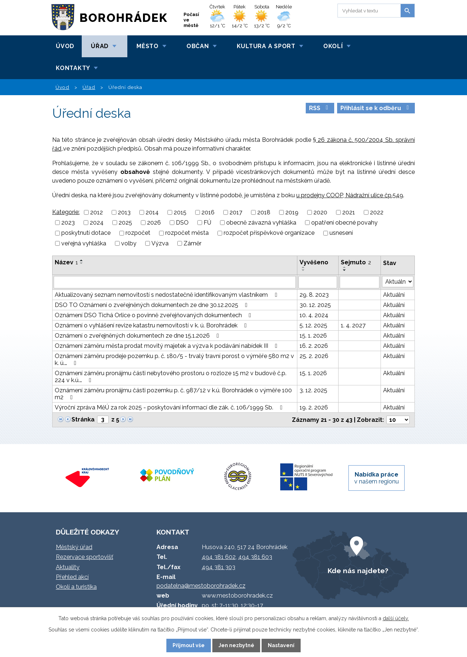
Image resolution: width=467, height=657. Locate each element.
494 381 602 (219, 556)
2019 (291, 212)
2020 (320, 212)
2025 (125, 222)
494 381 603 (255, 556)
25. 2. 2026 (314, 356)
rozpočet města (187, 233)
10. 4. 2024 (314, 315)
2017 (235, 212)
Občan (197, 46)
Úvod (65, 46)
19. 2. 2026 (314, 407)
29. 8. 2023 (314, 294)
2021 (348, 212)
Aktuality (68, 567)
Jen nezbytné (236, 645)
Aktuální (394, 294)
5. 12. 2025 (313, 325)
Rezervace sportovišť (84, 556)
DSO (182, 222)
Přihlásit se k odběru (375, 108)
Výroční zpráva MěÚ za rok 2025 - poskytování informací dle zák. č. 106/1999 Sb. (170, 407)
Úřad (100, 46)
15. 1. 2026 (313, 335)
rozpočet (138, 233)
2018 (263, 212)
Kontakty (73, 68)
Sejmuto (356, 262)
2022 (376, 212)
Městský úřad (74, 547)
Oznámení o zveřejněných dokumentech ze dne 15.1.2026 (138, 335)
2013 (124, 212)
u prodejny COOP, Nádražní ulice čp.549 (349, 195)
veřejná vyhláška (83, 243)
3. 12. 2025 (313, 390)
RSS (320, 108)
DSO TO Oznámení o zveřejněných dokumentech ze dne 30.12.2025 (152, 305)
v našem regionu (376, 478)
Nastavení (281, 645)
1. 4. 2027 (353, 325)
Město (147, 46)
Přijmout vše (189, 645)
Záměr (192, 243)
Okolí (333, 46)
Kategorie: (66, 212)
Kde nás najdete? (358, 571)
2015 (180, 212)
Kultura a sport (266, 46)
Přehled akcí (72, 577)
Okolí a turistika (76, 586)
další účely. (396, 618)
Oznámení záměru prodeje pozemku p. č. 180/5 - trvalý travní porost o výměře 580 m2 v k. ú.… (174, 359)
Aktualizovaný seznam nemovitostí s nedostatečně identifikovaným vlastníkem (167, 294)
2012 (96, 212)
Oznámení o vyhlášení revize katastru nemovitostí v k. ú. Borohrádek (152, 325)
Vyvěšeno (314, 262)
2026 (154, 222)
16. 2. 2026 (314, 345)
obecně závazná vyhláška (261, 222)
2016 (208, 212)
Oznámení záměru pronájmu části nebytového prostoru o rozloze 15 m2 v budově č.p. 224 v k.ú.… (170, 377)
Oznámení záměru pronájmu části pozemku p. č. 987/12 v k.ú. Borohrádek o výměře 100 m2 (173, 394)
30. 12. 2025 (315, 305)
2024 (97, 222)
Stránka (83, 419)
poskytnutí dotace (86, 233)
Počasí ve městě (191, 20)
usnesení (341, 233)
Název (66, 262)
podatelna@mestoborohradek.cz (201, 585)
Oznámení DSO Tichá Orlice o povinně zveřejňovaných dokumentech (154, 315)
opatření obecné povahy (344, 222)
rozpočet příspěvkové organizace (269, 233)
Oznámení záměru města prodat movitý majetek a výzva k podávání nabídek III (167, 345)
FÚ (207, 222)
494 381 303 (218, 567)
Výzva (160, 243)
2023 (68, 222)
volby (128, 243)
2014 (152, 212)
